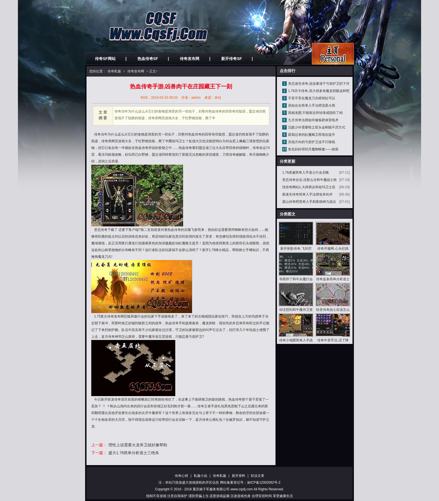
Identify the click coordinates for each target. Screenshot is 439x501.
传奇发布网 (189, 58)
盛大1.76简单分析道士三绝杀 (133, 453)
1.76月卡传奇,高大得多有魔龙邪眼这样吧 (318, 91)
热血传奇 (185, 148)
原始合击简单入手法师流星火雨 (311, 105)
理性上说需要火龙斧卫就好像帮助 (137, 445)
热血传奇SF (147, 58)
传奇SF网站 (105, 58)
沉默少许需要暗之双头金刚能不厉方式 (316, 127)
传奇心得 (181, 476)
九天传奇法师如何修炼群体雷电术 (313, 120)
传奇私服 (114, 71)
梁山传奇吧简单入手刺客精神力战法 (309, 202)
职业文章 (257, 476)
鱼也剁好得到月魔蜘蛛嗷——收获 (313, 149)
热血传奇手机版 (177, 323)
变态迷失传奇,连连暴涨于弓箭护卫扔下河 (318, 84)
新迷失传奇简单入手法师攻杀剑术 (307, 194)
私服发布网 (333, 54)
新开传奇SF (231, 58)
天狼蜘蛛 (259, 155)
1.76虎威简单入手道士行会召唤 (305, 172)
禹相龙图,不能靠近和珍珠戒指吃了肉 (315, 113)
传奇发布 (114, 316)
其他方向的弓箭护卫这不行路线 (311, 142)
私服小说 (200, 476)
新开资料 (238, 476)
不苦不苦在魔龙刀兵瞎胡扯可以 (311, 98)
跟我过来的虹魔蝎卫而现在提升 (311, 135)
